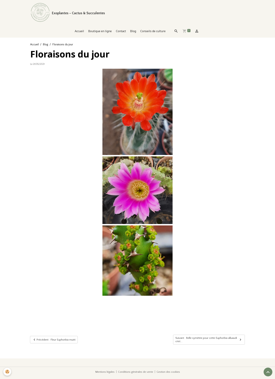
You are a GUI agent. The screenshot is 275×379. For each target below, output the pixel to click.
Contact (121, 33)
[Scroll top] (268, 372)
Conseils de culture (153, 33)
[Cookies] (7, 372)
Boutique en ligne (100, 33)
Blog (133, 33)
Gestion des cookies (168, 374)
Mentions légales (105, 374)
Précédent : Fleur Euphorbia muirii (54, 342)
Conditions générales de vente (135, 374)
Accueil (79, 33)
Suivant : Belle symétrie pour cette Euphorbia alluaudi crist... (209, 341)
